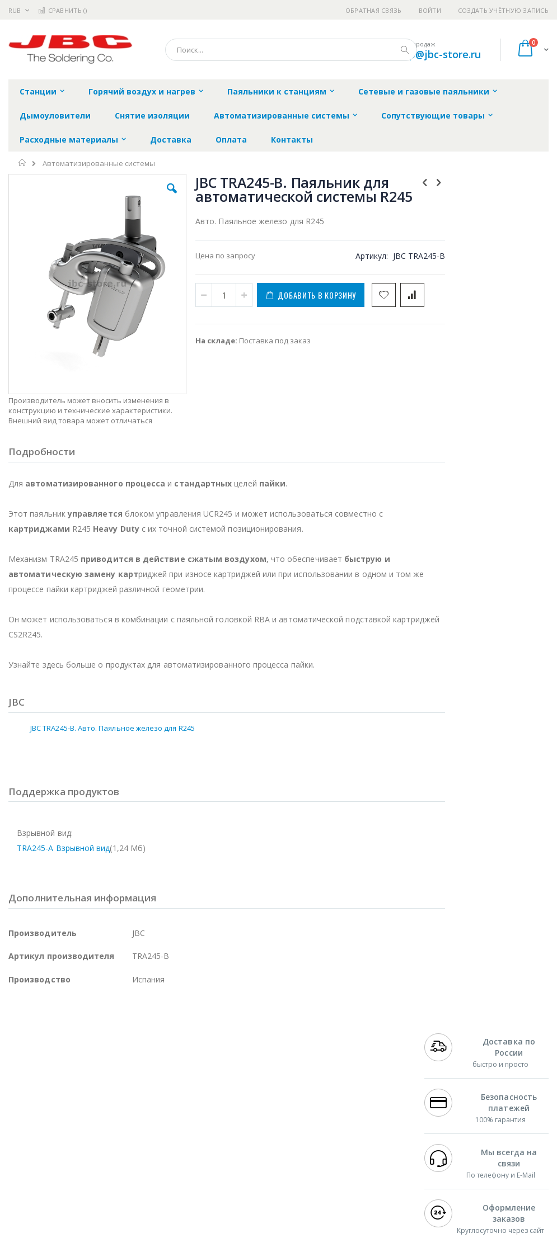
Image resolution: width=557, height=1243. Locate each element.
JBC (72, 1080)
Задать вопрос (221, 1156)
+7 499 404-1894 (452, 1069)
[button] (160, 196)
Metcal (93, 1091)
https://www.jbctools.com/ (177, 1235)
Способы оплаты (363, 1124)
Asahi (129, 1124)
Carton (133, 1146)
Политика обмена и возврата (247, 1091)
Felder (98, 1124)
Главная (22, 162)
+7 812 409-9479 (452, 1080)
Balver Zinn (27, 1124)
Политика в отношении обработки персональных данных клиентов (241, 1124)
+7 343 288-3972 (452, 1102)
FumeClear (53, 1091)
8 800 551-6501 (455, 1113)
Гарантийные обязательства (246, 1069)
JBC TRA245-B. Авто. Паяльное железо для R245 (112, 703)
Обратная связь (373, 10)
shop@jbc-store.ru (436, 54)
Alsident (161, 1080)
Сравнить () (62, 10)
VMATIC (141, 1167)
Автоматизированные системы (99, 163)
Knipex (64, 1189)
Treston (21, 1167)
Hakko (19, 1080)
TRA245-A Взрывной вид (63, 823)
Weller (126, 1080)
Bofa (16, 1091)
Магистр (23, 1102)
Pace (96, 1080)
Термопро (133, 1091)
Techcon (104, 1167)
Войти (430, 10)
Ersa (48, 1080)
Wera (95, 1189)
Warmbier (62, 1167)
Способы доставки (366, 1102)
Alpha (67, 1124)
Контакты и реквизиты (354, 1074)
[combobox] (291, 50)
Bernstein (24, 1189)
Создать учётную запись (503, 10)
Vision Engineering (39, 1146)
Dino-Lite (96, 1146)
